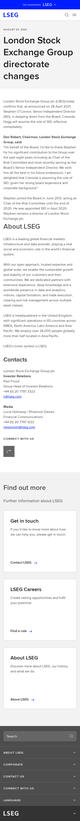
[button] (40, 753)
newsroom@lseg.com (19, 427)
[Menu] (74, 15)
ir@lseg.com (12, 396)
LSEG (50, 5)
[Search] (67, 15)
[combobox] (34, 736)
